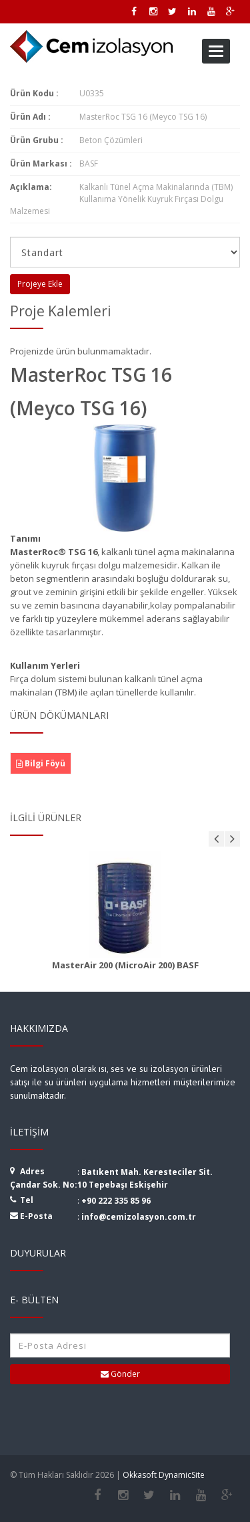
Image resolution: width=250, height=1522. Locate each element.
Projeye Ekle (40, 284)
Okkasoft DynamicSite (164, 1475)
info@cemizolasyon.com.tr (138, 1216)
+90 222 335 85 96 (116, 1200)
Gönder (120, 1374)
